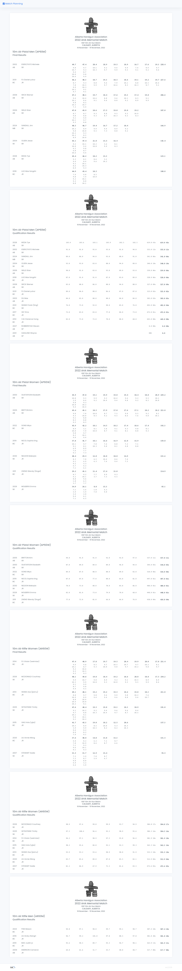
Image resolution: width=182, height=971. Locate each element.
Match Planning (13, 3)
